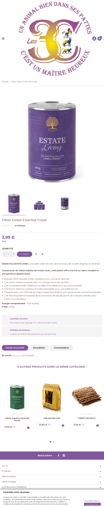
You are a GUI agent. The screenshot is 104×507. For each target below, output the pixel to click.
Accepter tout (92, 504)
